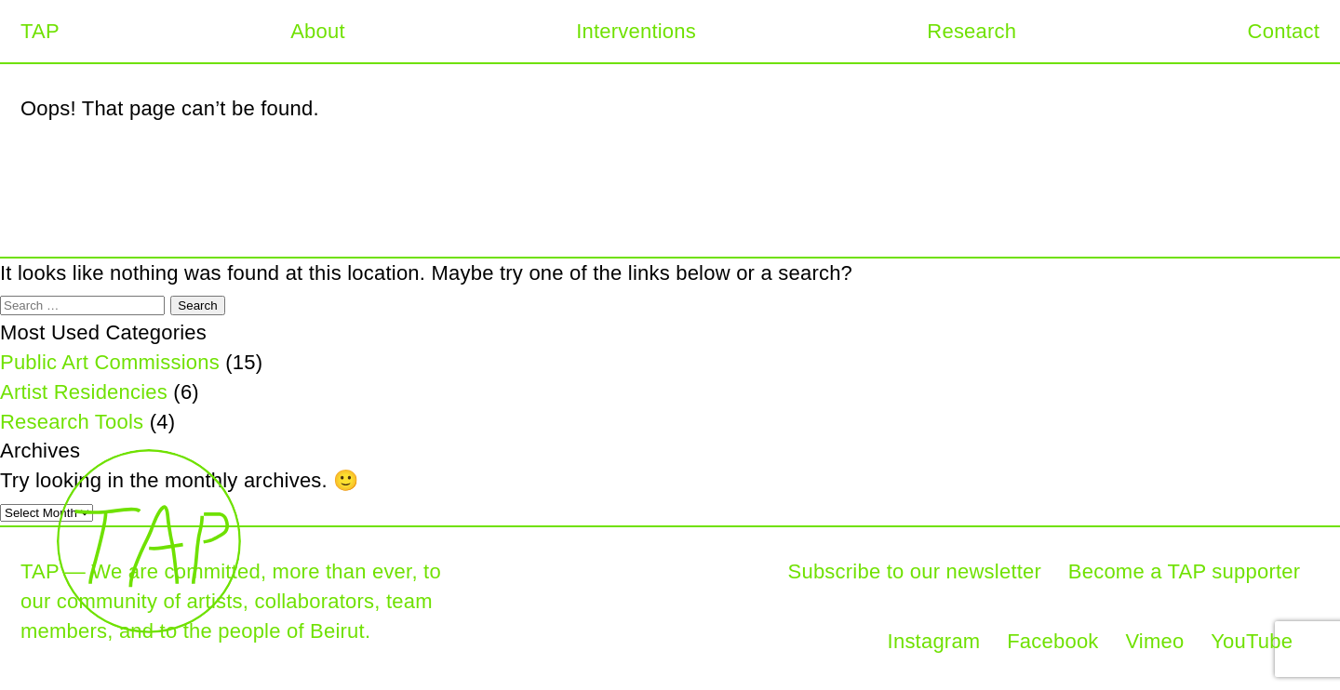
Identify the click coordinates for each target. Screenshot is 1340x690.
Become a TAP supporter (1184, 571)
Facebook (1052, 641)
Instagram (934, 641)
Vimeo (1154, 641)
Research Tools (71, 421)
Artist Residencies (84, 392)
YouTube (1252, 641)
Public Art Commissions (110, 362)
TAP (40, 31)
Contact (1284, 31)
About (317, 31)
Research (971, 31)
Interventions (636, 31)
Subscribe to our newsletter (915, 571)
